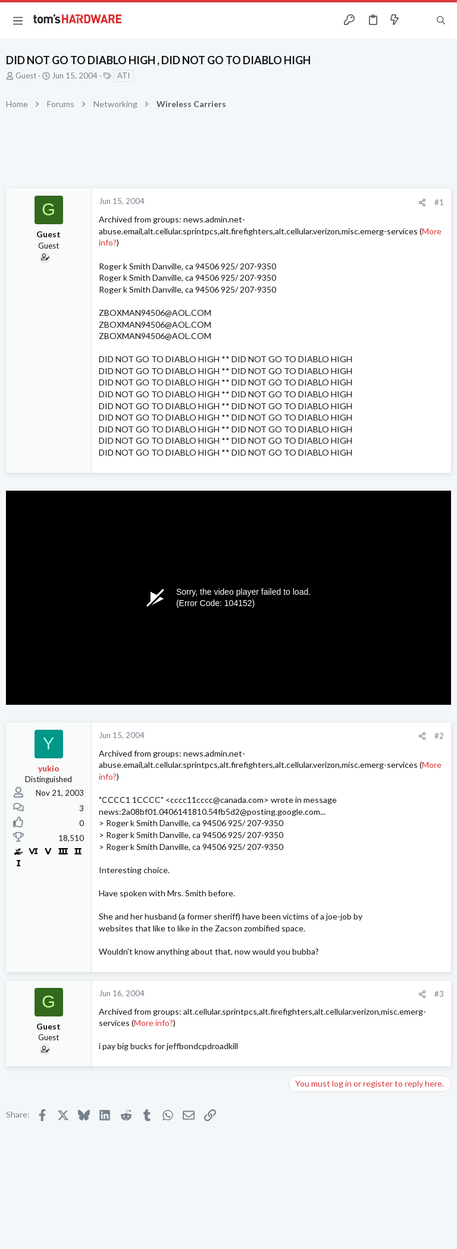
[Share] (422, 202)
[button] (18, 20)
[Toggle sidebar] (418, 20)
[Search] (441, 20)
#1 (439, 202)
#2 (439, 735)
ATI (123, 75)
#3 (439, 994)
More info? (153, 1023)
